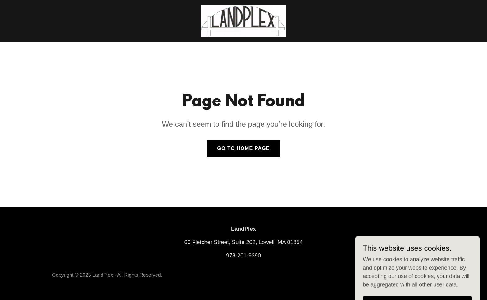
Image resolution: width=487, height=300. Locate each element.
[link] (243, 21)
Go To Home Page (243, 148)
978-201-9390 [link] (243, 255)
